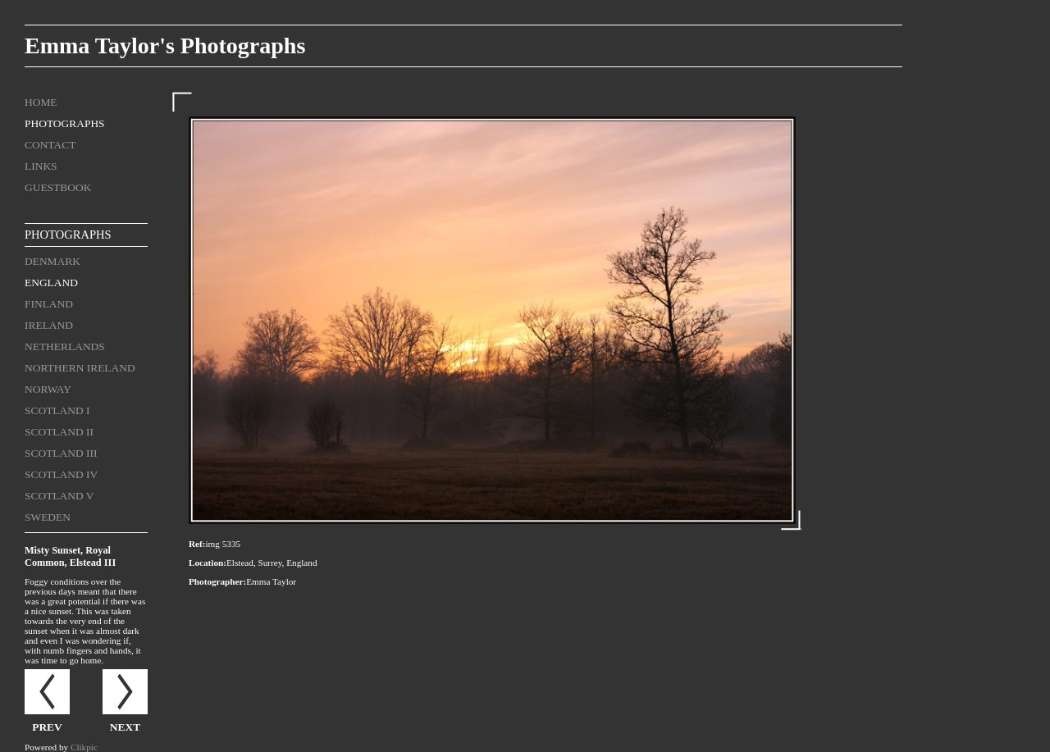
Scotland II (59, 432)
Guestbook (58, 187)
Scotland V (59, 496)
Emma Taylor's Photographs (165, 45)
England (51, 282)
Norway (48, 389)
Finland (49, 304)
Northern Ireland (80, 368)
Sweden (48, 517)
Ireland (49, 325)
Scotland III (61, 453)
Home (41, 102)
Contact (50, 145)
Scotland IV (61, 474)
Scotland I (57, 410)
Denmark (52, 261)
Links (41, 166)
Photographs (65, 123)
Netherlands (65, 346)
